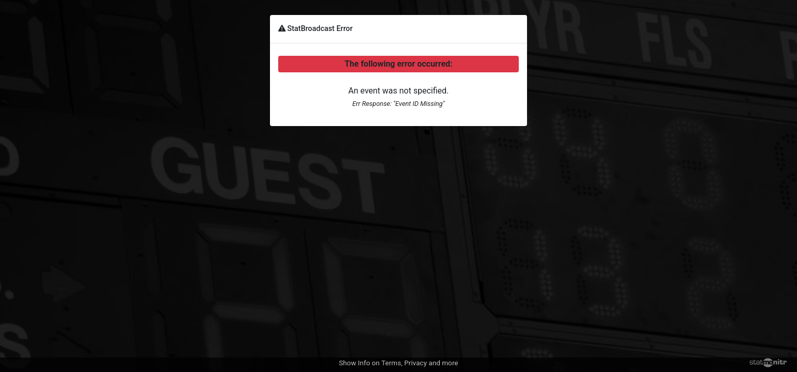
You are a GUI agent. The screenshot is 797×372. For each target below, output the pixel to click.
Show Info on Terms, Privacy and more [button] (398, 363)
